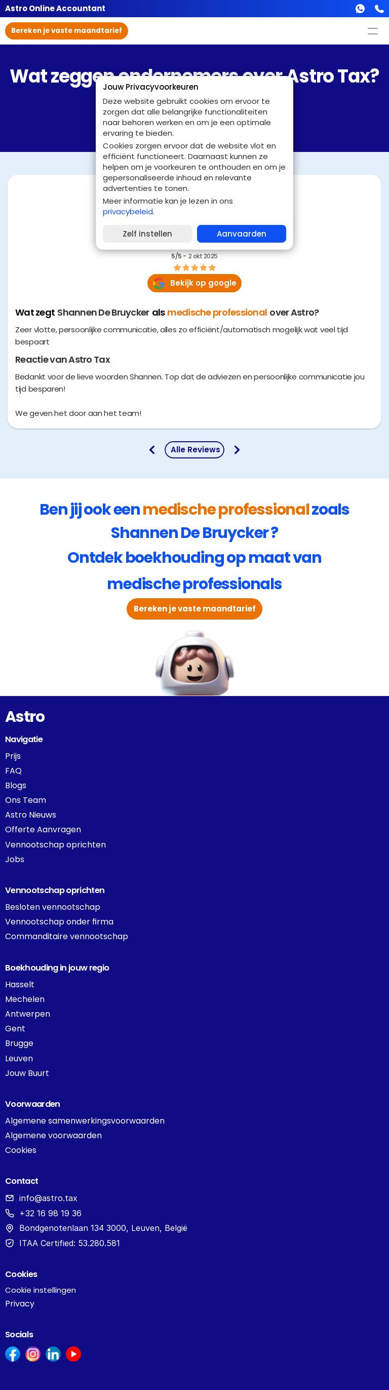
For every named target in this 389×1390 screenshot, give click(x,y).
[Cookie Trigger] (40, 1290)
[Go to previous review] (152, 449)
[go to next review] (237, 449)
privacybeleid (128, 211)
